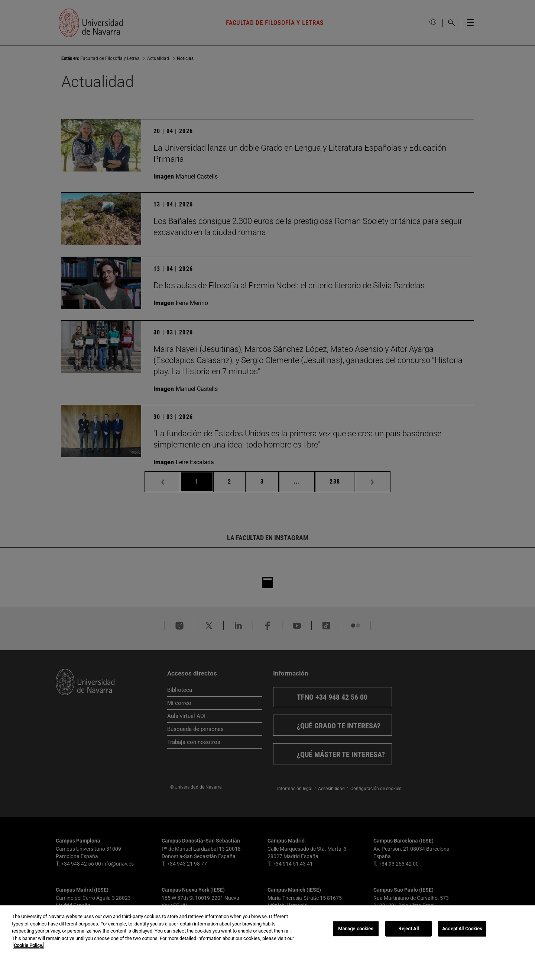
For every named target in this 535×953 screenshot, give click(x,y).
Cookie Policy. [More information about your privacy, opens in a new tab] (28, 945)
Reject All (408, 928)
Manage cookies (356, 928)
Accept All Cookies (462, 928)
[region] (267, 929)
